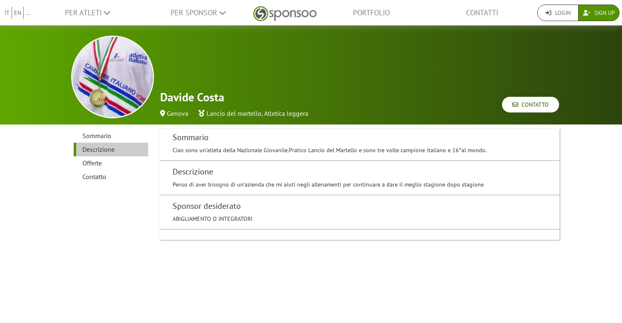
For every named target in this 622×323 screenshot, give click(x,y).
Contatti (482, 12)
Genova (177, 113)
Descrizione (98, 149)
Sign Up (599, 13)
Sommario (96, 136)
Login (558, 13)
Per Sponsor (198, 12)
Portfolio (371, 12)
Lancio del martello (234, 113)
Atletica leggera (286, 113)
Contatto (530, 104)
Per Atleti (87, 12)
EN (17, 13)
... (28, 13)
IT (7, 13)
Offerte (92, 163)
